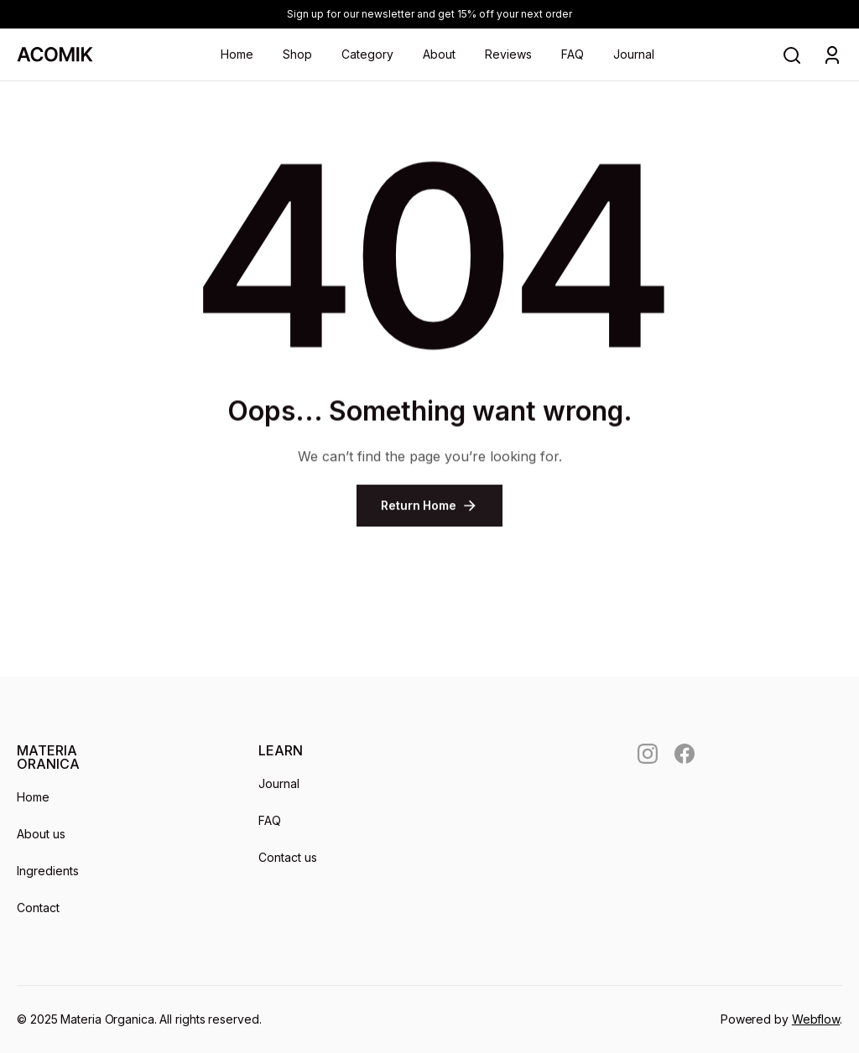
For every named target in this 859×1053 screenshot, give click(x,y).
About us (41, 834)
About (439, 54)
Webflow (816, 1019)
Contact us (287, 857)
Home (237, 54)
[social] (648, 754)
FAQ (572, 54)
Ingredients (48, 871)
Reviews (508, 54)
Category (367, 54)
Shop (297, 54)
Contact (38, 907)
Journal (633, 54)
